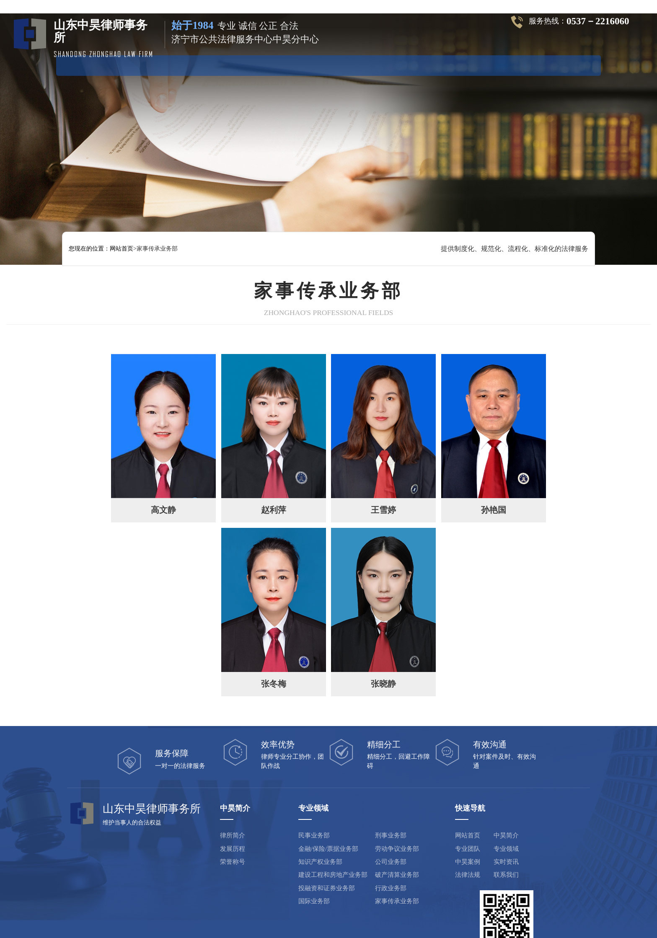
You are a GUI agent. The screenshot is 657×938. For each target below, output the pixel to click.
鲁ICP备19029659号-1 (294, 915)
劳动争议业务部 (375, 820)
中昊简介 (182, 64)
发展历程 (212, 820)
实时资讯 (416, 64)
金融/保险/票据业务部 (307, 820)
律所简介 (212, 807)
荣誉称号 (212, 833)
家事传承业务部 (375, 873)
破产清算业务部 (375, 846)
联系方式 (533, 64)
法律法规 (474, 64)
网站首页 (124, 64)
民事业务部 (292, 807)
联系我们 (481, 846)
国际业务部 (292, 873)
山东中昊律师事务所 (228, 915)
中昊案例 (357, 64)
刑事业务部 (368, 807)
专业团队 (241, 64)
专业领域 (299, 64)
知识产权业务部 (299, 833)
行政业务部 (368, 859)
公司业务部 (368, 833)
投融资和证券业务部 (305, 859)
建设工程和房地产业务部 (311, 846)
